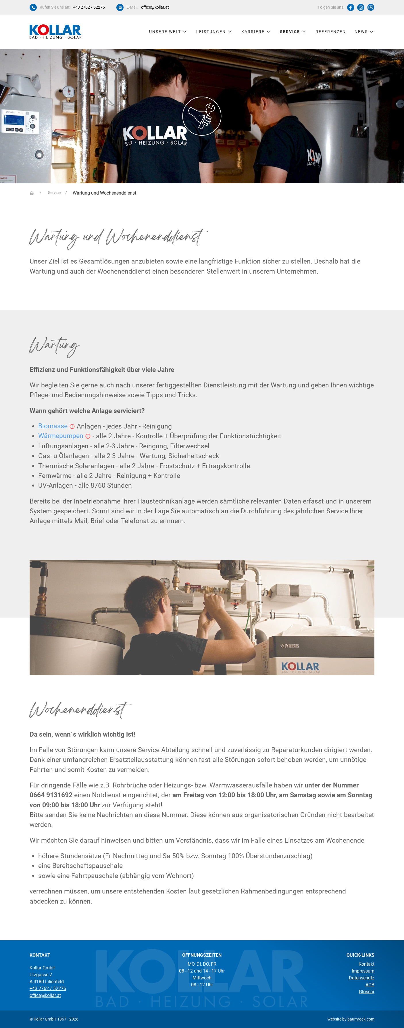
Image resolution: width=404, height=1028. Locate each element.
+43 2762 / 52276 (89, 7)
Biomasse (53, 426)
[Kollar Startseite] (55, 31)
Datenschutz (361, 978)
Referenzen (330, 31)
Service (54, 192)
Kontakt (366, 964)
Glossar (366, 991)
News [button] (365, 31)
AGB (369, 984)
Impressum (363, 971)
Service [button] (293, 31)
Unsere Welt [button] (168, 31)
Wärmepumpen (60, 436)
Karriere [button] (256, 31)
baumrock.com (360, 1019)
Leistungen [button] (214, 31)
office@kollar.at (155, 7)
